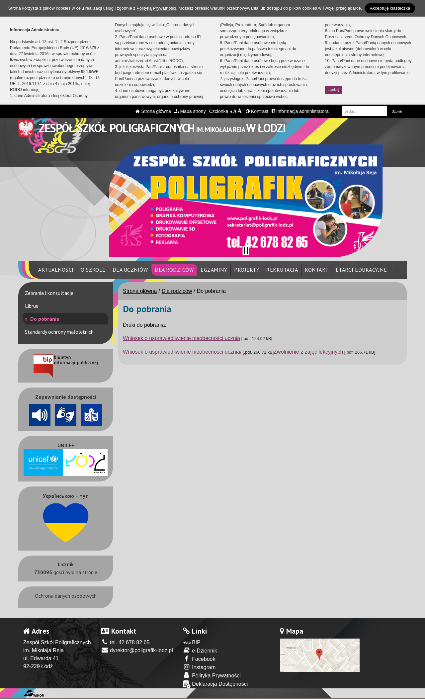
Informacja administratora (300, 111)
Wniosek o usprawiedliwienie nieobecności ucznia (181, 338)
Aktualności (56, 269)
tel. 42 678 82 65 (125, 642)
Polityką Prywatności (156, 8)
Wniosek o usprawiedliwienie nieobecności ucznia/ (182, 352)
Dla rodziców (174, 269)
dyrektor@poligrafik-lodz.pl (137, 650)
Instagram (199, 667)
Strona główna (153, 111)
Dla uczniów (130, 269)
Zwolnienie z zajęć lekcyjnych (308, 352)
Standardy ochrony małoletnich (59, 331)
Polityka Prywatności (212, 675)
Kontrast (257, 111)
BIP (192, 642)
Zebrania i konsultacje (49, 293)
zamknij (333, 90)
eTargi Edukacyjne (361, 269)
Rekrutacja (282, 269)
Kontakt (317, 269)
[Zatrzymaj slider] (246, 250)
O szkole (93, 269)
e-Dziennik (200, 650)
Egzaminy (214, 269)
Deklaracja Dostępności (215, 684)
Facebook (199, 658)
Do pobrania (44, 318)
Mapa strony (190, 111)
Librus (31, 306)
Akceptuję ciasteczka (390, 8)
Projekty (246, 269)
